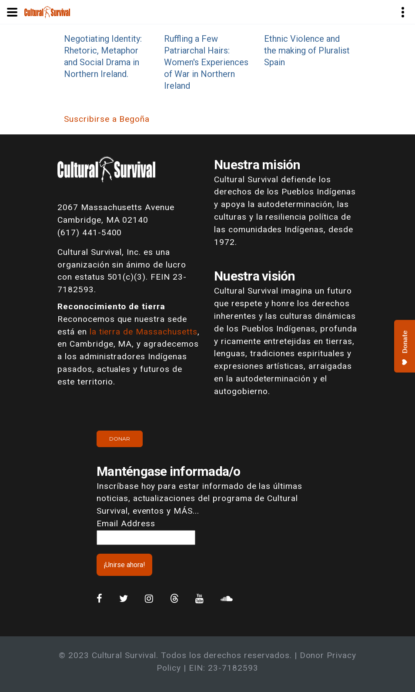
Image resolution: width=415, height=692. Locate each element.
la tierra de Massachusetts (143, 332)
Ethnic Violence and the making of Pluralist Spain (307, 50)
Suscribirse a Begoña (107, 119)
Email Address (126, 523)
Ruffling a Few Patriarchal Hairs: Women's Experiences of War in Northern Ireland (206, 62)
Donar (119, 438)
